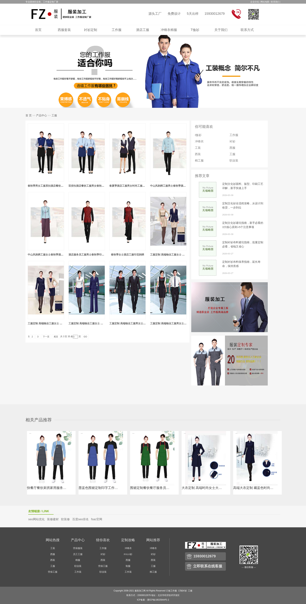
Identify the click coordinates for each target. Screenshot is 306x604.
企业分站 (254, 2)
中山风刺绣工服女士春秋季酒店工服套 (49, 254)
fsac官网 (96, 519)
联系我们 (275, 2)
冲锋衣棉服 (169, 30)
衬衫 (232, 141)
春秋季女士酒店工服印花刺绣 (127, 254)
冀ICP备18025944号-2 (158, 600)
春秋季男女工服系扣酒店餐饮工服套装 (49, 185)
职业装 (234, 160)
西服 (232, 147)
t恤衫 (198, 135)
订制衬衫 (182, 590)
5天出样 (193, 13)
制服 (128, 566)
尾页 (56, 336)
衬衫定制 (90, 30)
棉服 (77, 560)
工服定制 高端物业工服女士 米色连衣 (171, 254)
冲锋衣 (199, 141)
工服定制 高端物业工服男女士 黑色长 (130, 323)
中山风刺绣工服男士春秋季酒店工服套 (171, 185)
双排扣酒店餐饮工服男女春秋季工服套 (90, 185)
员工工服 (78, 554)
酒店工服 (142, 30)
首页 (38, 30)
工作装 (77, 571)
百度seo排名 (80, 519)
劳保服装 (78, 548)
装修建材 (53, 519)
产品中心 (41, 115)
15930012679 (215, 13)
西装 (198, 154)
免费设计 (174, 13)
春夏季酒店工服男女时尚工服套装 (128, 185)
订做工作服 (171, 590)
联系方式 (247, 30)
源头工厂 (155, 13)
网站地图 (264, 2)
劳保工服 (52, 571)
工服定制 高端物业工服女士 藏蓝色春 (89, 323)
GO (85, 336)
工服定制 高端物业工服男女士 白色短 (171, 323)
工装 (198, 147)
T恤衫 (195, 30)
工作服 (116, 30)
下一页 (46, 336)
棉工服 (199, 160)
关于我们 (220, 30)
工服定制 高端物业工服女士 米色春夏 (49, 323)
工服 (54, 115)
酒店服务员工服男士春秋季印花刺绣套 (90, 254)
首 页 (29, 115)
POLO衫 (128, 554)
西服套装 (64, 30)
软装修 (65, 519)
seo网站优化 (36, 519)
